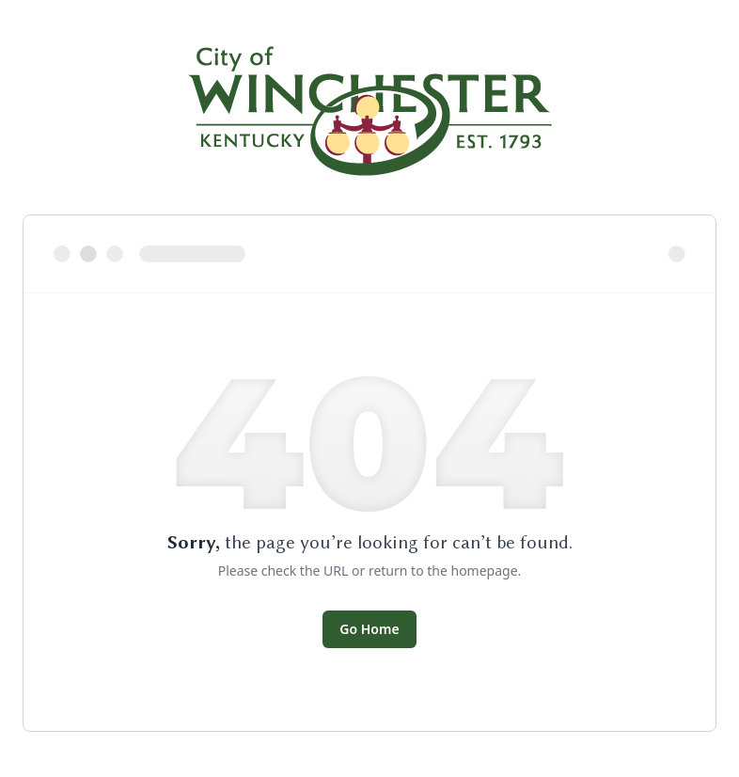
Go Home (369, 629)
